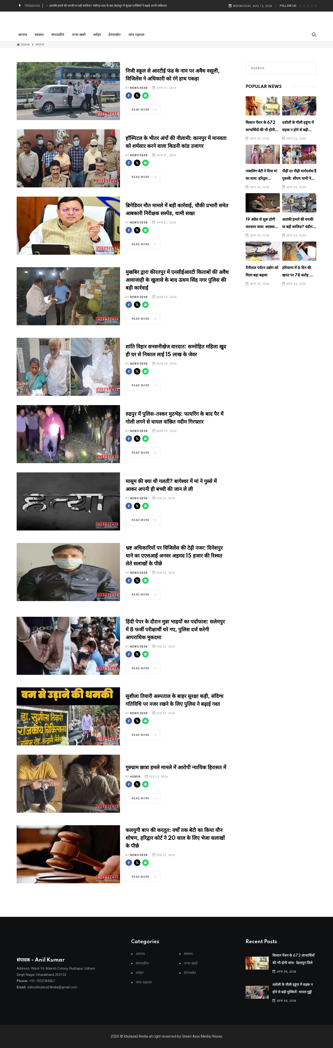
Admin (135, 782)
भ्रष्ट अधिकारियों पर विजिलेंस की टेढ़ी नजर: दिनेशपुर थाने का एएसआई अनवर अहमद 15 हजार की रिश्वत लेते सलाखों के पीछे (174, 561)
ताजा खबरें (79, 35)
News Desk (139, 88)
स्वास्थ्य (39, 35)
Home (23, 44)
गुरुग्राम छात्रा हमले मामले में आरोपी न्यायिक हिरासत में (176, 773)
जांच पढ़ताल (136, 35)
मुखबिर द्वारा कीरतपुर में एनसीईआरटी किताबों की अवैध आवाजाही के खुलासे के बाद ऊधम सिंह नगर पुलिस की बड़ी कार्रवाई (177, 285)
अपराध (22, 35)
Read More (144, 110)
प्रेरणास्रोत (114, 35)
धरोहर (97, 35)
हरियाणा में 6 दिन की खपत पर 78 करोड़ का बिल (297, 275)
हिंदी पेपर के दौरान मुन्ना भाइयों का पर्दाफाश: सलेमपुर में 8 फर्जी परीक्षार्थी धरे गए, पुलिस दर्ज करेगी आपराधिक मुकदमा (175, 635)
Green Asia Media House (202, 1043)
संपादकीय (57, 35)
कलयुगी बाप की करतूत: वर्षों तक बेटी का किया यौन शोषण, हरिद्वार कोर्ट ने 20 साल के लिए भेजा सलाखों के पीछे (175, 844)
